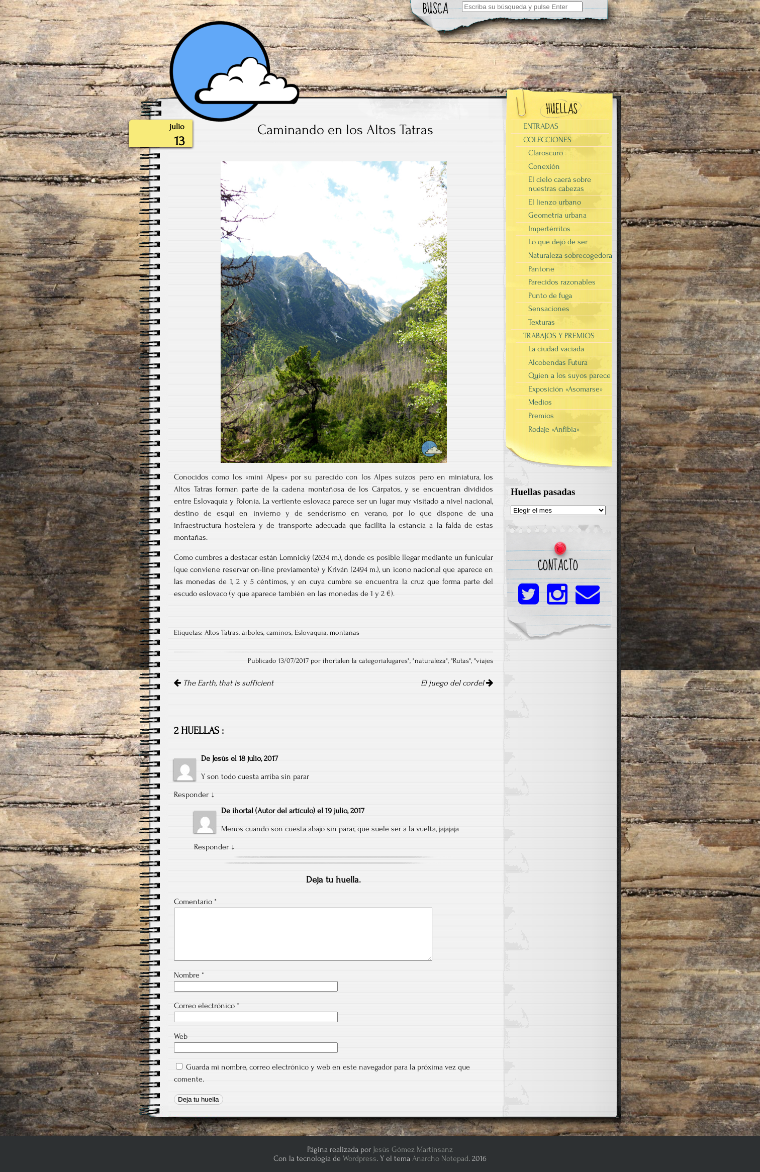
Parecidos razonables (562, 281)
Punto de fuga (550, 295)
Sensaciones (548, 308)
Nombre (189, 975)
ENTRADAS (540, 126)
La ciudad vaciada (556, 348)
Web (180, 1036)
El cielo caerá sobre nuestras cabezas (559, 184)
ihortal (242, 810)
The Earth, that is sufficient (223, 683)
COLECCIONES (547, 139)
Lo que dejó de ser (558, 241)
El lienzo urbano (554, 202)
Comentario (195, 901)
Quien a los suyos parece (569, 375)
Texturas (541, 322)
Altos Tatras (222, 633)
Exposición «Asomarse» (565, 389)
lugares (397, 661)
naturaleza (430, 661)
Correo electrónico (206, 1005)
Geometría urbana (557, 215)
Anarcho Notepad (440, 1158)
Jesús (220, 758)
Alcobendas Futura (558, 362)
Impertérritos (549, 228)
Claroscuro (545, 152)
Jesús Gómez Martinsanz (413, 1149)
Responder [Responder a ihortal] (211, 846)
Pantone (541, 268)
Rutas (461, 661)
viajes (484, 661)
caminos (279, 633)
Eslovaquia (311, 633)
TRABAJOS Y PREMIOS (559, 335)
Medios (540, 402)
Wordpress (359, 1158)
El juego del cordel (457, 683)
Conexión (544, 166)
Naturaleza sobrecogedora (570, 255)
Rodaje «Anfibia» (554, 429)
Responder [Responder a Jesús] (191, 794)
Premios (541, 415)
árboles (252, 633)
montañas (344, 633)
